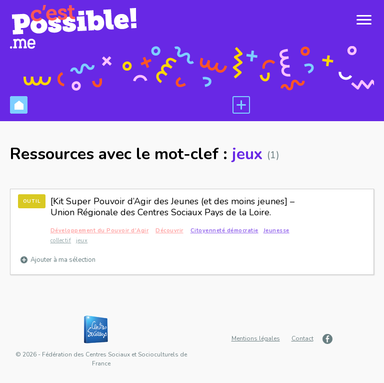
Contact (303, 338)
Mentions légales (256, 338)
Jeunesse (277, 230)
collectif (61, 240)
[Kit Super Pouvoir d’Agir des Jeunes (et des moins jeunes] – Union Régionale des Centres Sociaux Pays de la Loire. (172, 206)
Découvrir (170, 230)
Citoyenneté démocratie (224, 230)
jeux (82, 240)
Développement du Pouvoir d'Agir (99, 230)
